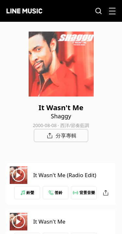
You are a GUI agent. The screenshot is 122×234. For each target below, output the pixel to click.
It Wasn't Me (49, 221)
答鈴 (55, 192)
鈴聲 (27, 192)
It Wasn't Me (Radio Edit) (64, 175)
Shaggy (61, 116)
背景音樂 (84, 192)
